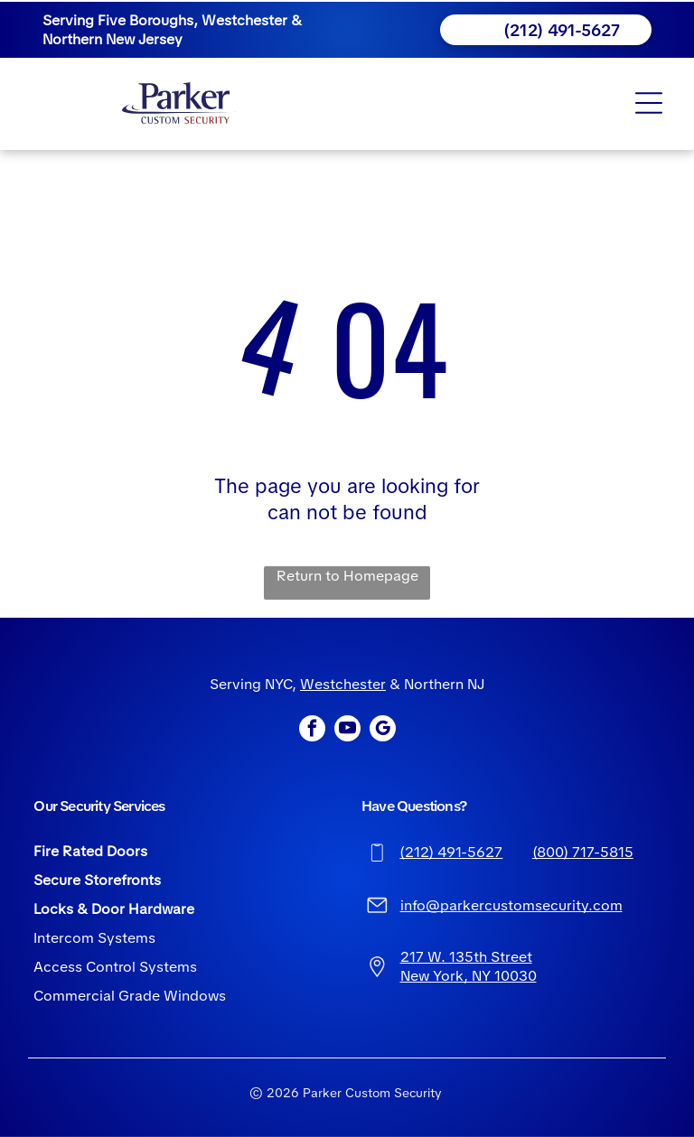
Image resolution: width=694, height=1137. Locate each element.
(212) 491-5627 (450, 852)
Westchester (343, 684)
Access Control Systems (115, 966)
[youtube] (347, 730)
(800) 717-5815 (582, 852)
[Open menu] (648, 102)
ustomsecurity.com (557, 905)
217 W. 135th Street (466, 956)
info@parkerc (446, 905)
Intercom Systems (94, 937)
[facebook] (312, 730)
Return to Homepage (347, 575)
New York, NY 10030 (468, 975)
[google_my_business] (383, 730)
